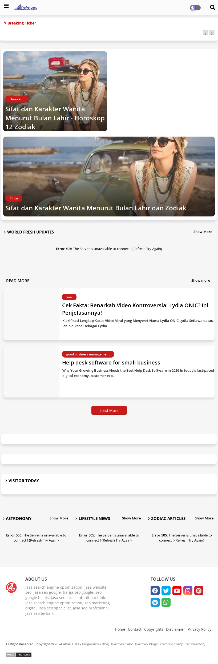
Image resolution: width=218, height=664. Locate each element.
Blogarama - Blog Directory (103, 644)
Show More (202, 231)
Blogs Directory (161, 644)
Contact (135, 629)
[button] (205, 32)
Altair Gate (71, 644)
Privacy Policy (199, 629)
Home (120, 629)
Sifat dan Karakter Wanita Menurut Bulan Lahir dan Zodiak (95, 207)
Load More (109, 410)
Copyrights (153, 629)
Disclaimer (175, 629)
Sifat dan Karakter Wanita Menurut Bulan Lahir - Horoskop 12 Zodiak (55, 117)
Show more (200, 280)
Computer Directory (189, 644)
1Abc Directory (136, 644)
